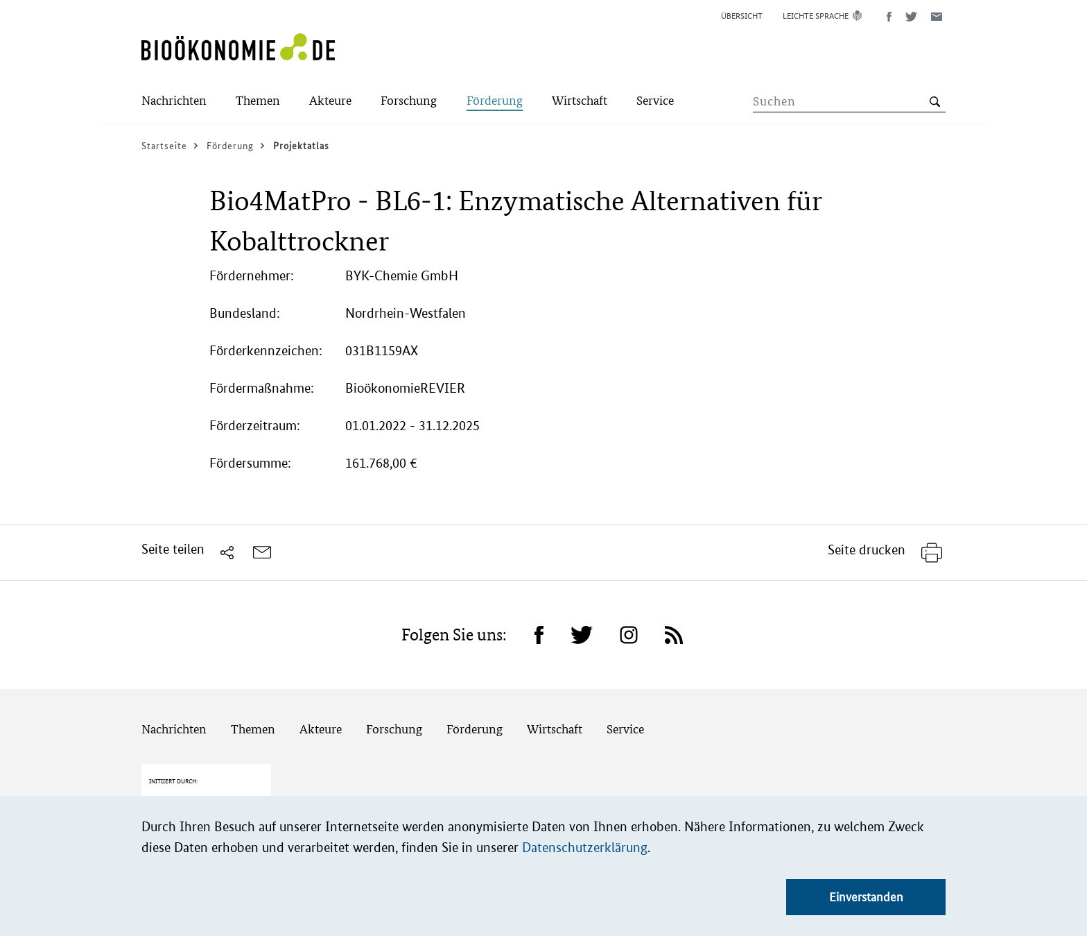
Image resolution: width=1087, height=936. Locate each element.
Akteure (320, 729)
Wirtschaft (554, 729)
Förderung (474, 729)
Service (625, 729)
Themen (253, 729)
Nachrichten (174, 729)
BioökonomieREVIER (405, 388)
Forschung (394, 729)
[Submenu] (174, 101)
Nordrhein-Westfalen (405, 313)
